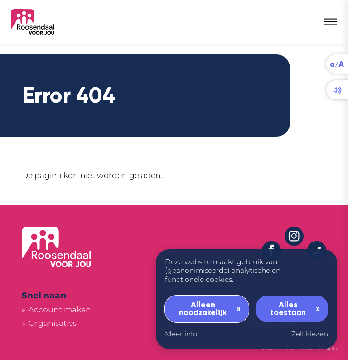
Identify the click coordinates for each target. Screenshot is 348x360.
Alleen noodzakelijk (203, 308)
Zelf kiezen (309, 334)
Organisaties (53, 324)
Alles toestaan (288, 308)
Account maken (60, 310)
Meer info (181, 334)
